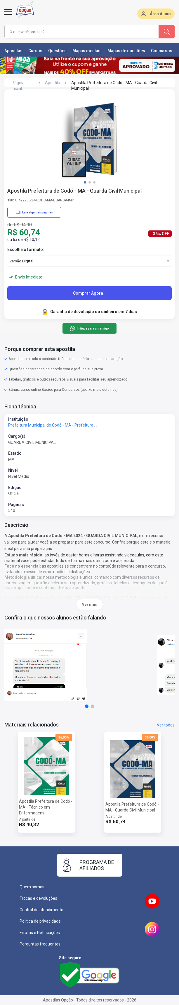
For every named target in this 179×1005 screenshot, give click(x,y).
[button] (85, 182)
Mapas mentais (87, 50)
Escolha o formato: (25, 249)
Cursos (35, 50)
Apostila (52, 82)
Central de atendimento (41, 909)
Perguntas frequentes (40, 944)
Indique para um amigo (89, 328)
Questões (57, 50)
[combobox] (77, 31)
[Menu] (8, 15)
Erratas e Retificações (40, 932)
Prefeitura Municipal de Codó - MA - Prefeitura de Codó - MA (63, 425)
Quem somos (32, 887)
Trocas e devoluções (38, 898)
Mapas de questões (126, 50)
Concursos (161, 50)
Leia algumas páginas (34, 212)
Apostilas (13, 50)
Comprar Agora (88, 293)
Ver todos (166, 725)
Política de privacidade (40, 921)
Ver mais (89, 604)
